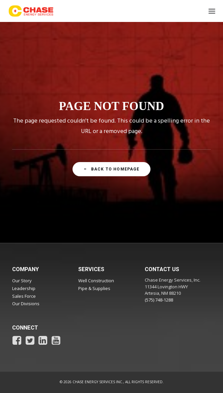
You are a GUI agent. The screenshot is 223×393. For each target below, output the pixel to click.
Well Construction (96, 281)
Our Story (22, 281)
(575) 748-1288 (159, 300)
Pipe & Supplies (94, 288)
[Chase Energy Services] (31, 11)
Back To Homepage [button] (111, 169)
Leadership (23, 288)
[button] (209, 11)
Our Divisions (25, 303)
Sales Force (24, 296)
